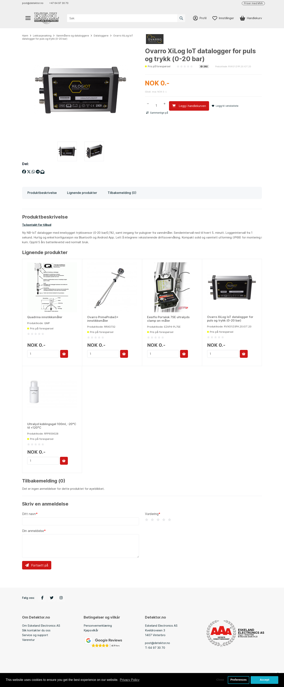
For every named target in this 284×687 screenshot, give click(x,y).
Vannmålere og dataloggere (72, 35)
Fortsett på (36, 565)
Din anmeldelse (33, 531)
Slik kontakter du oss (36, 630)
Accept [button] (264, 679)
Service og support (35, 635)
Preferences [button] (238, 679)
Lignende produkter (82, 193)
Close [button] (220, 679)
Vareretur (28, 640)
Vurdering (152, 514)
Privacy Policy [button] (129, 679)
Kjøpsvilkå (90, 630)
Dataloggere (101, 35)
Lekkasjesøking (42, 35)
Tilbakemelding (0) (122, 193)
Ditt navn (29, 514)
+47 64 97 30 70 (58, 3)
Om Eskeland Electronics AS (41, 625)
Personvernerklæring (98, 625)
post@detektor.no (32, 3)
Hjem (25, 35)
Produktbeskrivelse (42, 193)
